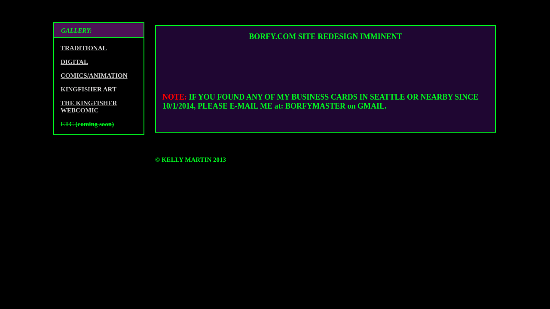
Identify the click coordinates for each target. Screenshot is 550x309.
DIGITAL (74, 61)
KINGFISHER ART (88, 89)
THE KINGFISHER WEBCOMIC (89, 107)
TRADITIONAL (84, 48)
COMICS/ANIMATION (94, 75)
